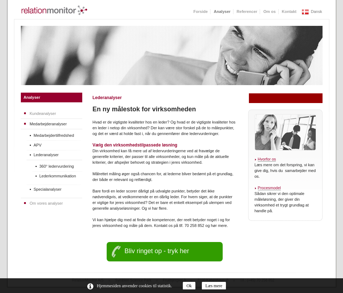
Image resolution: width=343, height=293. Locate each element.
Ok (189, 285)
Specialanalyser (48, 189)
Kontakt (289, 11)
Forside (201, 11)
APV (38, 145)
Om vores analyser (46, 203)
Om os (269, 11)
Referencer (247, 11)
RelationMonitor (54, 10)
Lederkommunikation (58, 176)
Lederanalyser (46, 155)
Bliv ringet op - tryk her (157, 251)
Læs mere (213, 285)
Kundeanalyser (43, 113)
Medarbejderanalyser (48, 124)
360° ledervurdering (57, 166)
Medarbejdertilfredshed (54, 135)
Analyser (32, 97)
